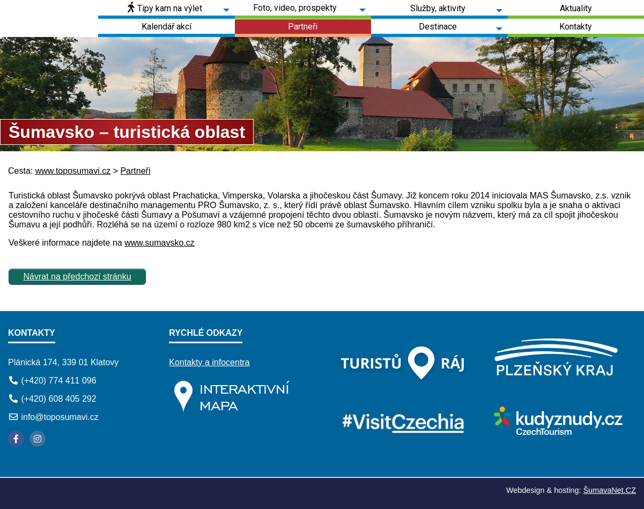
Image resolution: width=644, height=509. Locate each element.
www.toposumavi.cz (73, 170)
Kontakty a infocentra (209, 362)
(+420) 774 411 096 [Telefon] (58, 380)
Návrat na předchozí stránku (77, 276)
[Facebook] (16, 439)
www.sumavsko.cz (159, 242)
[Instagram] (37, 439)
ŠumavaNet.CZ (609, 490)
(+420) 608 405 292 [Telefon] (58, 398)
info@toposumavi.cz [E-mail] (59, 417)
